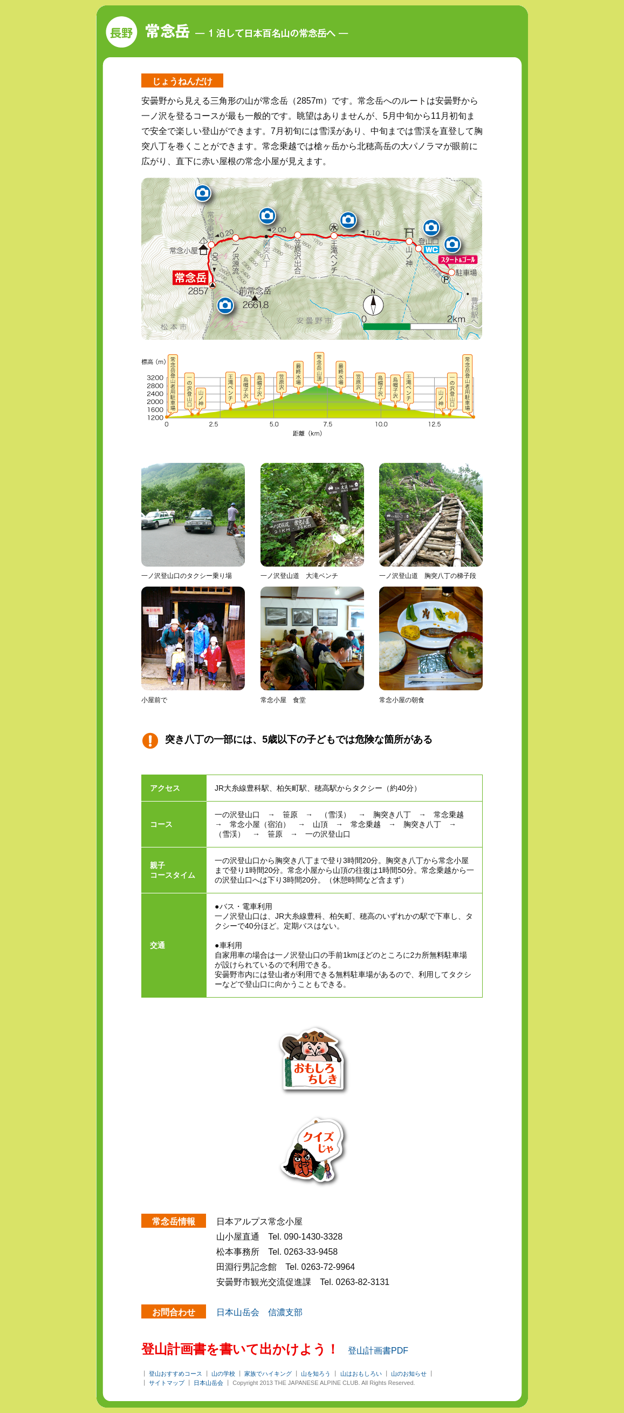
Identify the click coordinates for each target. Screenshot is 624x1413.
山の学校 (223, 1373)
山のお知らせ (409, 1373)
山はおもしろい (361, 1373)
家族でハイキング (268, 1373)
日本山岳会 (208, 1383)
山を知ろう (316, 1373)
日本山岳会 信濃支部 (259, 1312)
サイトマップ (166, 1383)
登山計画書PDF (378, 1350)
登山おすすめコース (175, 1373)
